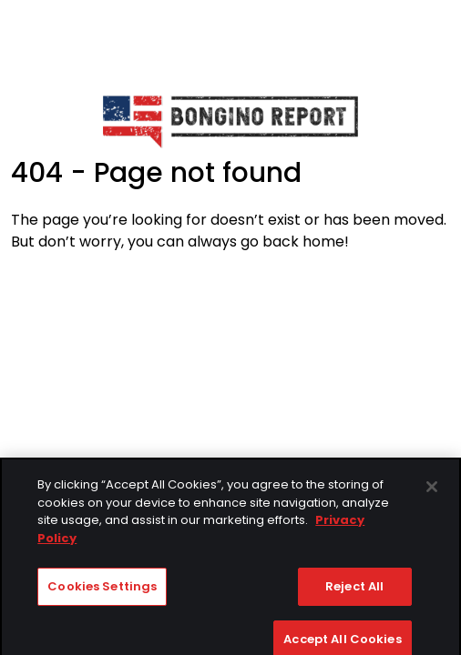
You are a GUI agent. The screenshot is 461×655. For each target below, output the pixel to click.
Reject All (354, 592)
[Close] (432, 493)
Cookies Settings (102, 592)
